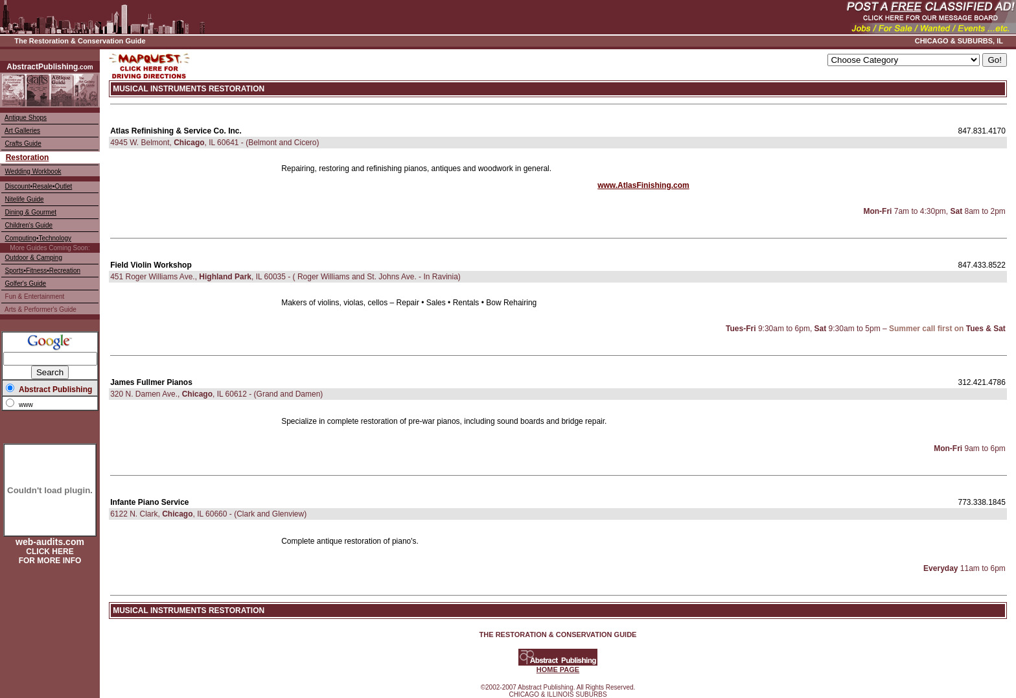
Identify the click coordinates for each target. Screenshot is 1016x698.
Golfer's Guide (26, 283)
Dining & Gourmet (30, 212)
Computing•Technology (38, 238)
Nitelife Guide (24, 199)
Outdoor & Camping (33, 257)
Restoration (27, 157)
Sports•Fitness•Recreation (43, 270)
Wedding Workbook (33, 171)
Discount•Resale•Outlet (39, 186)
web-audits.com (50, 542)
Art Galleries (22, 130)
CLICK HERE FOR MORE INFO (50, 556)
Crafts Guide (23, 143)
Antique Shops (26, 117)
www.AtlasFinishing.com (643, 185)
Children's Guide (29, 225)
